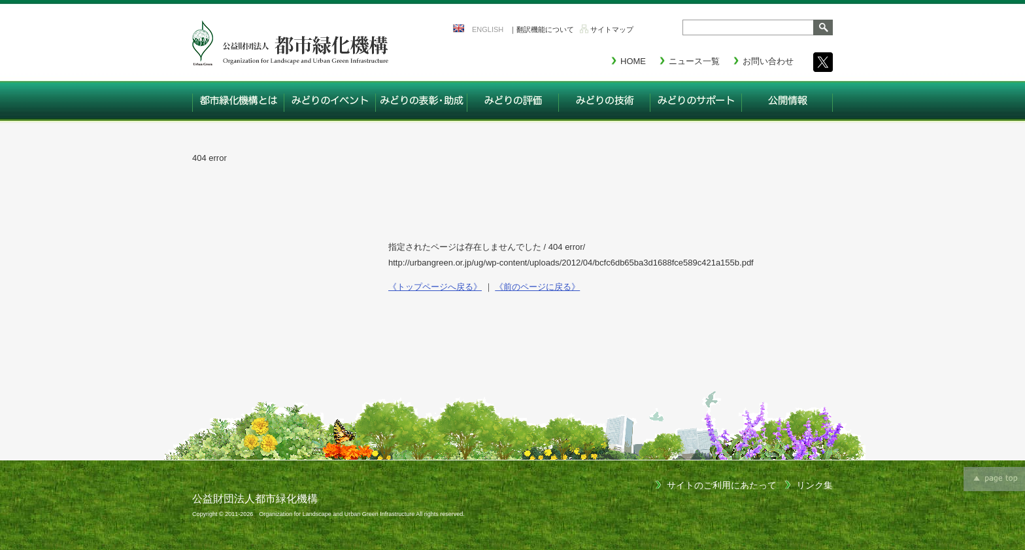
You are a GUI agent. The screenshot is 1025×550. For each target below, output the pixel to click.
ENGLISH (487, 29)
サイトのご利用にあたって (722, 485)
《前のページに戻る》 (537, 287)
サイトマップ (611, 29)
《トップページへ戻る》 (435, 287)
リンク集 (814, 485)
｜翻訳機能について (541, 29)
